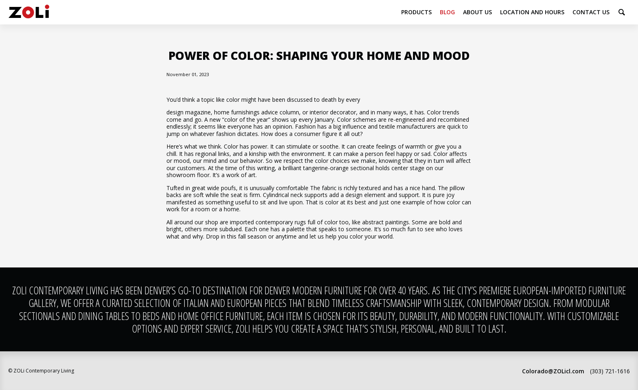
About (477, 12)
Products (416, 12)
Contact (591, 12)
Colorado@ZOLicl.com (553, 371)
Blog (447, 12)
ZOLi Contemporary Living (29, 12)
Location (532, 12)
